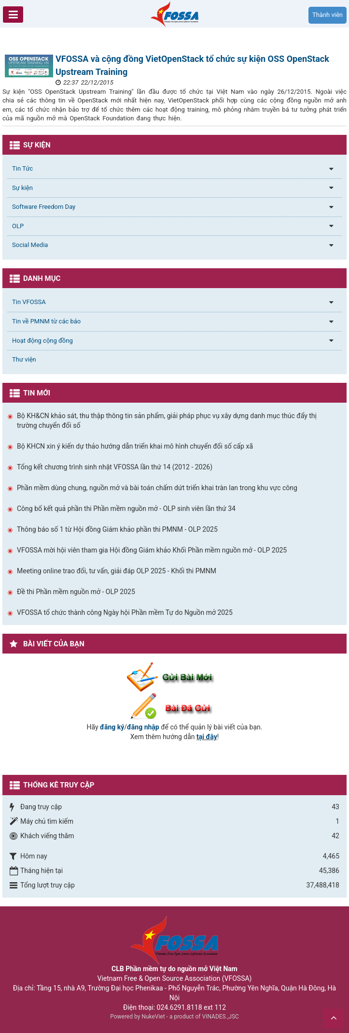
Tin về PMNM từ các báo (46, 321)
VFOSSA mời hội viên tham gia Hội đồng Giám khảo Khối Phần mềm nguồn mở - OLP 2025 (152, 550)
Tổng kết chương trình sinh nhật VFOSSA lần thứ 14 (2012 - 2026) (114, 467)
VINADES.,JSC (220, 1016)
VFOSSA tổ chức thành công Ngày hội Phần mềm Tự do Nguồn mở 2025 (125, 612)
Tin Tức (22, 168)
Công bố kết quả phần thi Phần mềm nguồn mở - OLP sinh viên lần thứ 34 (126, 508)
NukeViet (153, 1016)
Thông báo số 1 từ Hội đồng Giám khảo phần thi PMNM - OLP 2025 (117, 529)
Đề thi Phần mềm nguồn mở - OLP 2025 (76, 592)
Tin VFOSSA (29, 302)
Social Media (30, 244)
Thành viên (327, 14)
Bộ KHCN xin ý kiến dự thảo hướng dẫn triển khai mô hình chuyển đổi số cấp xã (135, 446)
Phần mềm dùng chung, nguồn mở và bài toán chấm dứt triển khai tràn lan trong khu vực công (157, 488)
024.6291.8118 (179, 1007)
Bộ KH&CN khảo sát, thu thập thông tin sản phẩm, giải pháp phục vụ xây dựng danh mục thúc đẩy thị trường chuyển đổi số (167, 420)
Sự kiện (22, 187)
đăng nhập (143, 727)
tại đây (206, 737)
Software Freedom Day (43, 206)
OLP (18, 226)
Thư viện (24, 359)
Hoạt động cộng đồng (42, 340)
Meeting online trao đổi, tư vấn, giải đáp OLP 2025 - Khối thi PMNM (116, 571)
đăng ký (112, 727)
